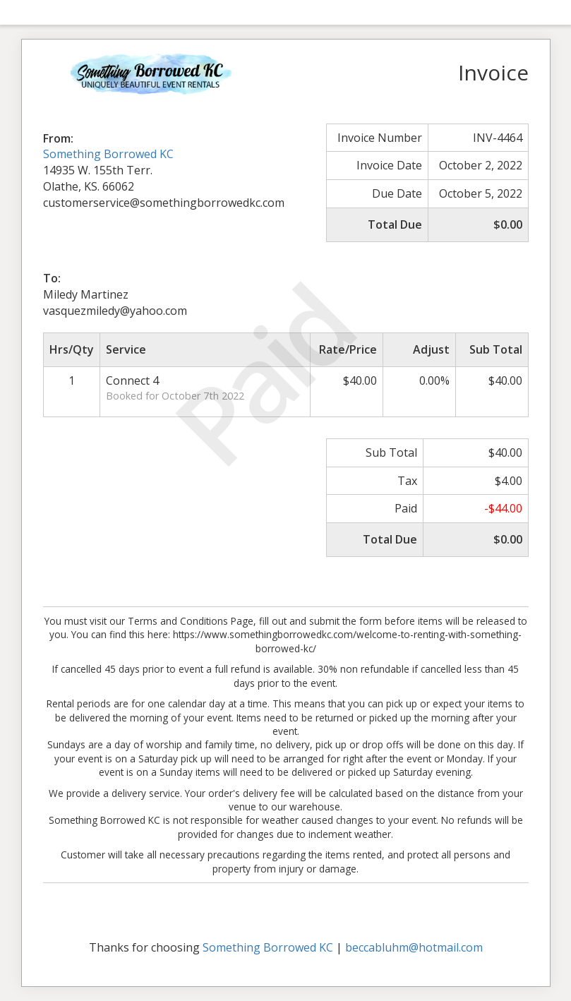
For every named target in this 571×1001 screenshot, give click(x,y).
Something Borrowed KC (108, 154)
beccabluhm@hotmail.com (414, 947)
